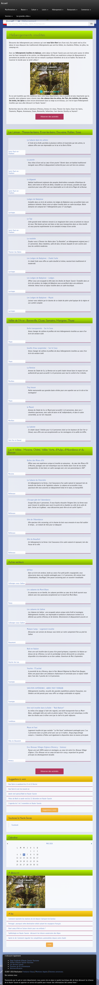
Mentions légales (42, 972)
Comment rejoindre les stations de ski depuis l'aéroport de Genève (31, 919)
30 (34, 865)
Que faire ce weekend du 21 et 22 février (22, 784)
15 (30, 858)
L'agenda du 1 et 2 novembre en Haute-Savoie (24, 803)
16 (34, 858)
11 (17, 858)
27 (24, 865)
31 (37, 865)
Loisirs (45, 10)
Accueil (10, 21)
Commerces (86, 10)
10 (37, 855)
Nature (24, 10)
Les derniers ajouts (16, 964)
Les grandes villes (23, 16)
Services (9, 16)
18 (17, 861)
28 (27, 865)
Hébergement (57, 10)
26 (20, 865)
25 (17, 865)
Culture (34, 10)
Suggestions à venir (49, 810)
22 (30, 861)
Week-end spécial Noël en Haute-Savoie (22, 794)
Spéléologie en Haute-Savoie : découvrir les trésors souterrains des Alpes (34, 933)
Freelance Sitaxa (28, 972)
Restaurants (72, 10)
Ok (91, 24)
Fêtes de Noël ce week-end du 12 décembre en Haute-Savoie (30, 799)
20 (24, 861)
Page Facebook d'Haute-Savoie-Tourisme (24, 961)
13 (24, 858)
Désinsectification (16, 968)
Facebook (15, 825)
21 (27, 861)
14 (27, 858)
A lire (49, 945)
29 (30, 865)
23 (34, 861)
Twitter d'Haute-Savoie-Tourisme (21, 962)
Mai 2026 (49, 844)
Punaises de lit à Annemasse (20, 966)
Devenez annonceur (56, 972)
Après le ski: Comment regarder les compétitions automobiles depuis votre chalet (37, 938)
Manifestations (11, 10)
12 (20, 858)
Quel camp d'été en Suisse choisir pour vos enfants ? (27, 928)
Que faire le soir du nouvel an (18, 789)
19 (20, 861)
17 (37, 858)
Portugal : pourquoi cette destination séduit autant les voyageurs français (34, 924)
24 (37, 861)
